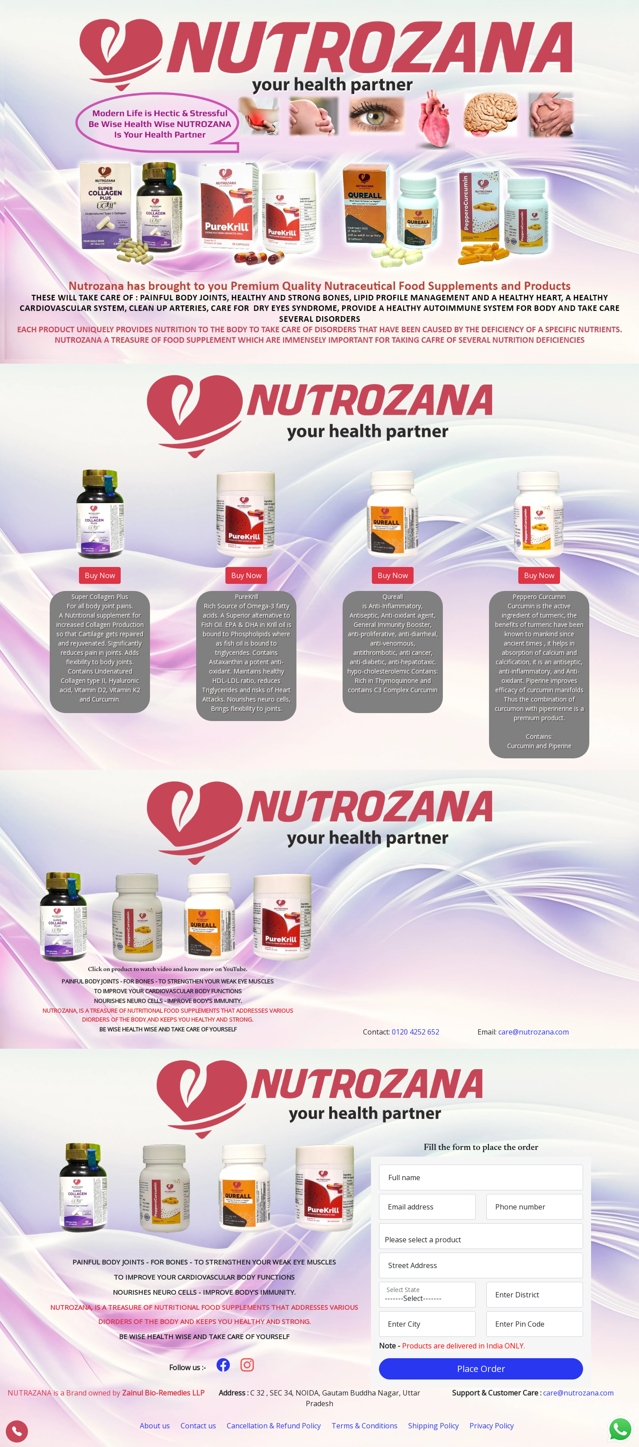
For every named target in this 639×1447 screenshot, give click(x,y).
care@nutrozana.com (533, 1032)
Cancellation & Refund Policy (274, 1426)
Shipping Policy (433, 1426)
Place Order (481, 1369)
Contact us (198, 1426)
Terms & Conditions (364, 1426)
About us (155, 1426)
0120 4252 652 (415, 1032)
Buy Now (100, 575)
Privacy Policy (491, 1426)
